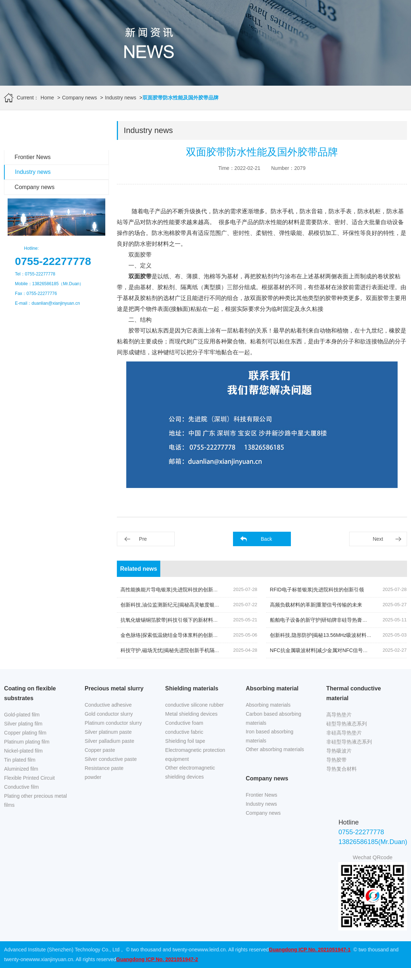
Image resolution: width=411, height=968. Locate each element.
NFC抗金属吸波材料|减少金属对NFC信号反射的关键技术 (334, 650)
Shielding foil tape (185, 741)
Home (47, 97)
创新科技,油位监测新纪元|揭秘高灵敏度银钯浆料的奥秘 (182, 605)
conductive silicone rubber (194, 705)
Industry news (120, 97)
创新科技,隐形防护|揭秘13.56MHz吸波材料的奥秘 (326, 635)
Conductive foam (184, 723)
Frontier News (32, 157)
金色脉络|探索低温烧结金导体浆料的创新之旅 (171, 635)
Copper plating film (25, 733)
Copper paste (100, 750)
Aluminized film (21, 769)
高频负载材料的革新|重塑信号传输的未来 (316, 605)
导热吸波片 (339, 751)
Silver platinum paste (108, 732)
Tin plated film (19, 760)
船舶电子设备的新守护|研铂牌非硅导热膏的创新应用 (329, 620)
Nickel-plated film (23, 751)
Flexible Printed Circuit (29, 778)
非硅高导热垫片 (344, 733)
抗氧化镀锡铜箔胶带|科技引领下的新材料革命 (171, 620)
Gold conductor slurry (109, 714)
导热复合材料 (341, 769)
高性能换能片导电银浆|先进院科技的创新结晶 (171, 589)
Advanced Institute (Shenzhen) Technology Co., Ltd (61, 949)
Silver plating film (23, 724)
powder (93, 777)
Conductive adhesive (108, 705)
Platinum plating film (26, 742)
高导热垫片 (339, 715)
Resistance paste (104, 768)
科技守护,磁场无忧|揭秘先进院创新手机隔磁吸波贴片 (180, 650)
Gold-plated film (21, 715)
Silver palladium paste (109, 741)
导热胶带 (336, 760)
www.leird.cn (211, 949)
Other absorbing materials (275, 749)
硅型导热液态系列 (346, 724)
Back (266, 539)
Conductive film (21, 787)
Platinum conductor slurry (113, 723)
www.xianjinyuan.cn (51, 959)
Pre (143, 539)
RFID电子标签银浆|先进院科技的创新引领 (317, 589)
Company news (79, 97)
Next (378, 539)
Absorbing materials (268, 705)
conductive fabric (184, 732)
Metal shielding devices (191, 714)
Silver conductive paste (111, 759)
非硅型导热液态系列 (349, 742)
